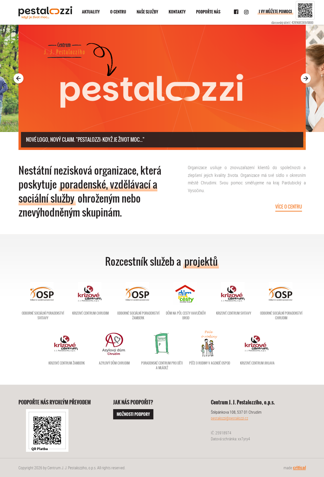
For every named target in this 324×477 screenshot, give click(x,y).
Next (315, 78)
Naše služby (147, 12)
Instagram (246, 12)
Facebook (236, 12)
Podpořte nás (208, 12)
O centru (118, 12)
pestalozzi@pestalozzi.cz (229, 418)
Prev (9, 78)
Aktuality (91, 12)
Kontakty (177, 12)
